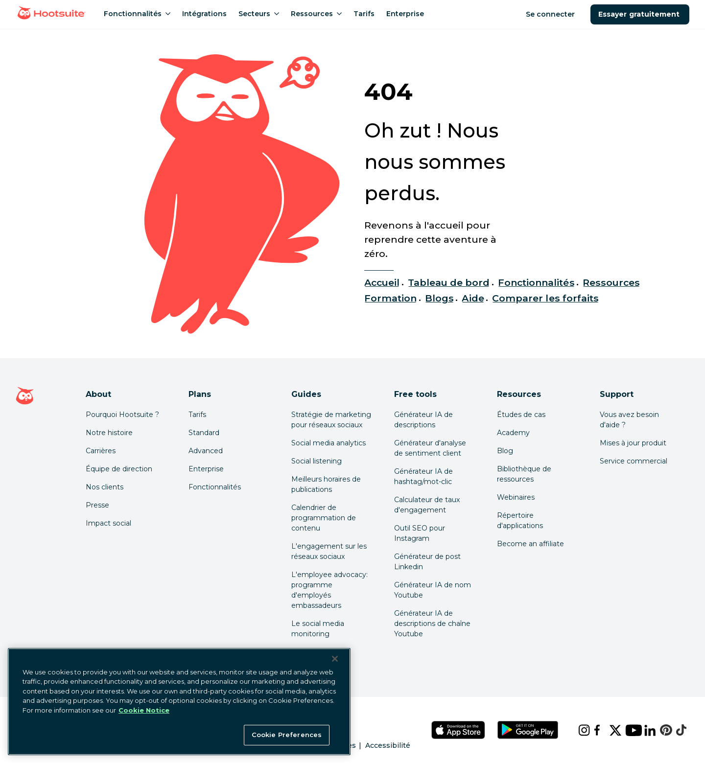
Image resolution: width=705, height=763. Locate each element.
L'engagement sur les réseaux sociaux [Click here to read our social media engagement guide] (329, 551)
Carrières (101, 450)
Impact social (108, 523)
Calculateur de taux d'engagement (427, 504)
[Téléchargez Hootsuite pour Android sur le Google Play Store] (528, 730)
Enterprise (206, 468)
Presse (97, 505)
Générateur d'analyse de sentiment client (430, 448)
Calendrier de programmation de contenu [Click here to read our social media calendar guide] (323, 517)
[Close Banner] (335, 659)
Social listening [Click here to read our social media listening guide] (316, 461)
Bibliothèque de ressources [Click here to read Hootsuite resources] (524, 474)
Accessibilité (387, 745)
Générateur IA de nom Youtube (432, 590)
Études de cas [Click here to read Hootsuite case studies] (521, 414)
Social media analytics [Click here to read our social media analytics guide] (328, 443)
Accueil (382, 282)
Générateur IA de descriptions (423, 419)
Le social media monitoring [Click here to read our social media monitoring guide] (317, 628)
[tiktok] (676, 730)
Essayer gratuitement (640, 14)
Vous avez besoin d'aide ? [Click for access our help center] (629, 419)
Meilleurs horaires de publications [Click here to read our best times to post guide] (326, 484)
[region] (179, 701)
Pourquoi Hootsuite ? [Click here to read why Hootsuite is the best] (122, 414)
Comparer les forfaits (545, 298)
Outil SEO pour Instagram (419, 533)
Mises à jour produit (633, 443)
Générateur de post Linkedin (427, 561)
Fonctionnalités (536, 282)
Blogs (439, 298)
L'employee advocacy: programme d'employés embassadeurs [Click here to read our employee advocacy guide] (329, 590)
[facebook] (594, 730)
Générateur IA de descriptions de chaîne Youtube (432, 623)
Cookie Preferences (287, 735)
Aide (473, 298)
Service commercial (633, 461)
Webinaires (516, 497)
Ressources (611, 282)
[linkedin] (644, 730)
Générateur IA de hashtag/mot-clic (423, 476)
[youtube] (626, 730)
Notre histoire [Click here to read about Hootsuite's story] (109, 432)
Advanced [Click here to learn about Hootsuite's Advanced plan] (205, 450)
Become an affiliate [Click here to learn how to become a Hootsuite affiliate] (530, 543)
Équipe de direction (119, 468)
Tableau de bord (449, 282)
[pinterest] (660, 730)
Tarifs (197, 414)
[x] (609, 730)
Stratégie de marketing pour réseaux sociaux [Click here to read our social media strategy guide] (331, 419)
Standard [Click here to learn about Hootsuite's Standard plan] (203, 432)
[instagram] (578, 730)
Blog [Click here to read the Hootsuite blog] (505, 450)
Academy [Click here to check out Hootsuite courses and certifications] (513, 432)
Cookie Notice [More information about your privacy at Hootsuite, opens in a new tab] (143, 710)
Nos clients (104, 487)
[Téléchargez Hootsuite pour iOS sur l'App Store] (458, 730)
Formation (390, 298)
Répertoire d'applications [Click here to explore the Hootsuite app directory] (520, 520)
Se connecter (551, 14)
